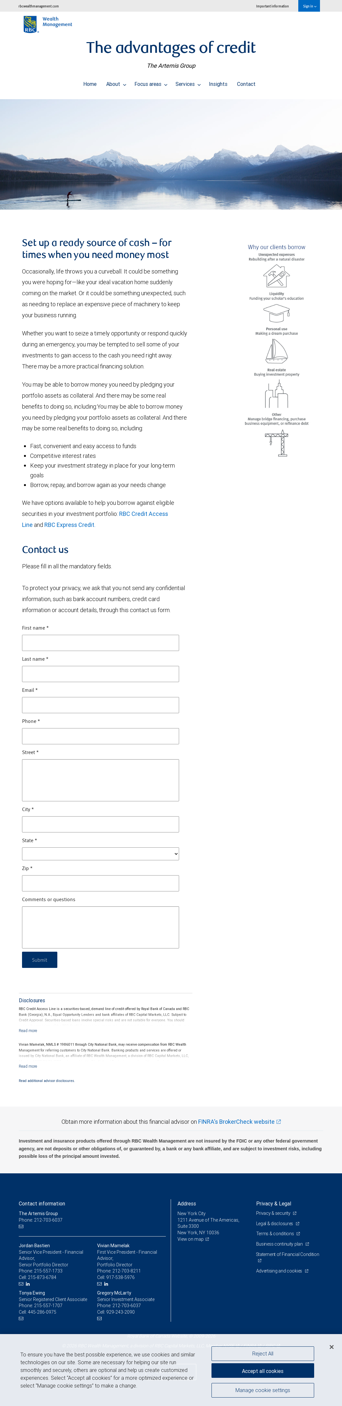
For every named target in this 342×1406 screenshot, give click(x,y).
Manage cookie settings (262, 1391)
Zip (27, 868)
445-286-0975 (42, 1312)
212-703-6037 (126, 1305)
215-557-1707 (48, 1305)
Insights (218, 82)
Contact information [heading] (42, 1203)
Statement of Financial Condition (288, 1254)
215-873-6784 (42, 1277)
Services (188, 82)
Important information (272, 6)
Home (90, 82)
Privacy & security (273, 1213)
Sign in (309, 6)
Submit (40, 960)
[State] (100, 853)
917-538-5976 (120, 1277)
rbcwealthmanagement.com (38, 6)
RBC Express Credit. (70, 525)
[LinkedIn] (28, 1284)
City (28, 809)
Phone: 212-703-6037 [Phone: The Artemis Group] (41, 1220)
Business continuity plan (280, 1244)
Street (30, 752)
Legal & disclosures (275, 1223)
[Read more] (28, 1030)
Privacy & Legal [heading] (273, 1203)
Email (30, 690)
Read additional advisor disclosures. (47, 1080)
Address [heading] (186, 1203)
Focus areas (150, 82)
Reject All (262, 1353)
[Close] (332, 1347)
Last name (35, 659)
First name (35, 628)
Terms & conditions (275, 1234)
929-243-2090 (120, 1312)
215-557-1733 (48, 1271)
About (116, 82)
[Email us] (22, 1226)
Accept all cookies (262, 1370)
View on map (190, 1239)
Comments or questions (48, 899)
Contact (246, 82)
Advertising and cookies (279, 1271)
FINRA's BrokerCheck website (236, 1121)
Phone (31, 721)
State (29, 840)
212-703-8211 (126, 1271)
